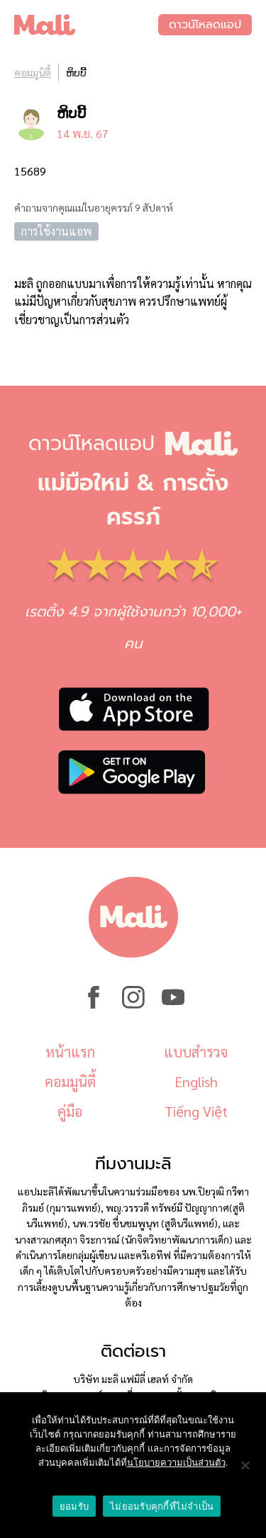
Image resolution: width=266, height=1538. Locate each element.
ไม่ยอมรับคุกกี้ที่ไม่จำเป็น (162, 1506)
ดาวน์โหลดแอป (205, 24)
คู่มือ (69, 1111)
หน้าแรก (70, 1052)
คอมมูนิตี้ (32, 72)
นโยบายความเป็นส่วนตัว (176, 1462)
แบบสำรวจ (196, 1052)
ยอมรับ (74, 1506)
